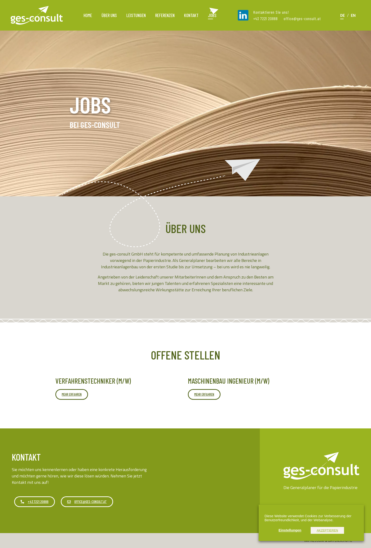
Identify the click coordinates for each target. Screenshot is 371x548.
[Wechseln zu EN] (353, 15)
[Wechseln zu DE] (342, 15)
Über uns (109, 15)
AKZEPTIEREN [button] (327, 530)
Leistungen (136, 15)
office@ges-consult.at (302, 18)
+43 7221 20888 (265, 18)
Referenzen (165, 15)
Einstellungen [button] (289, 530)
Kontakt (191, 15)
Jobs (212, 15)
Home (88, 15)
